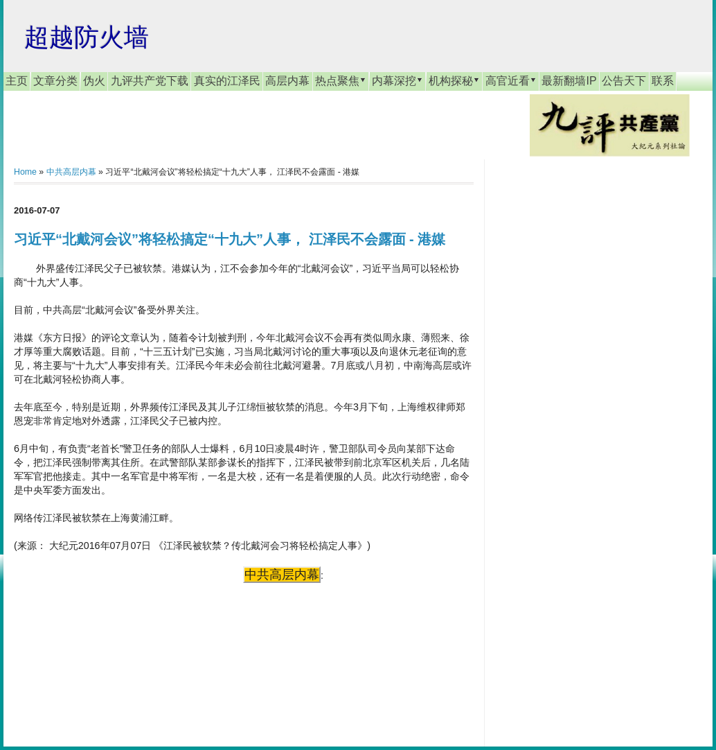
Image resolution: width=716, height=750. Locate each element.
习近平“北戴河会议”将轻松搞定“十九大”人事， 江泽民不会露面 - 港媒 (229, 239)
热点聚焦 (340, 80)
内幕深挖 (397, 80)
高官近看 (511, 80)
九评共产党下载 (149, 81)
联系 (663, 81)
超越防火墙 (86, 37)
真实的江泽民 (227, 81)
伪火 (94, 81)
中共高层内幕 (71, 172)
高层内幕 (287, 81)
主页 (17, 81)
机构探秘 (454, 80)
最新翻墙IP (569, 81)
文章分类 (55, 81)
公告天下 (624, 81)
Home (25, 172)
